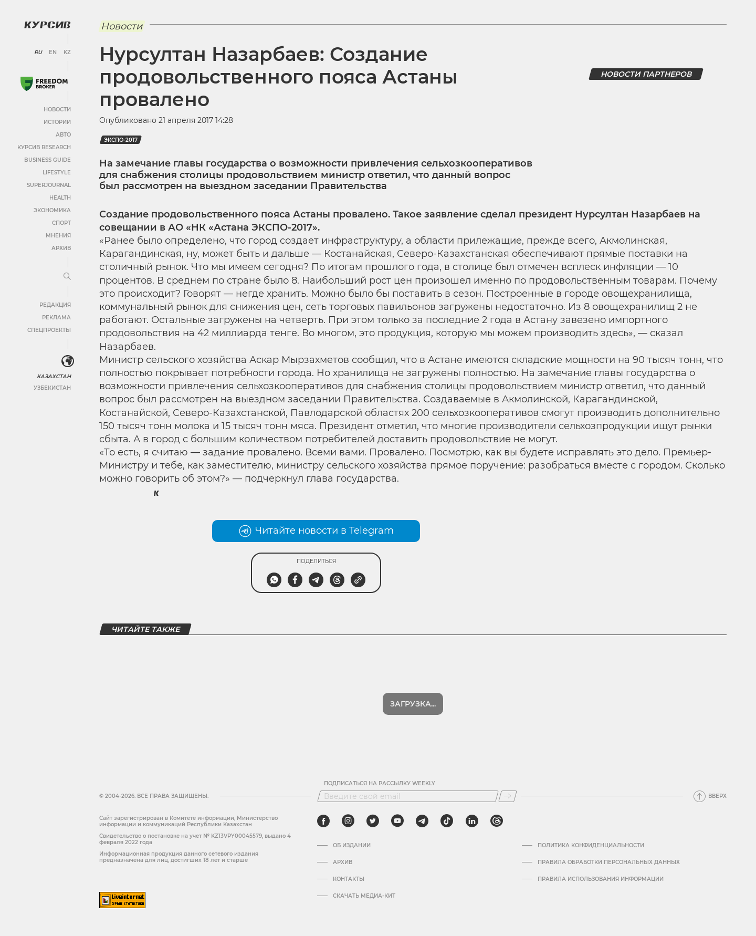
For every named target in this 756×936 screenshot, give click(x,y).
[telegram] (422, 821)
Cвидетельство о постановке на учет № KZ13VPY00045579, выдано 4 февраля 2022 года (195, 839)
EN (53, 52)
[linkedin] (471, 821)
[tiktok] (446, 821)
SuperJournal (49, 185)
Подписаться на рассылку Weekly (379, 784)
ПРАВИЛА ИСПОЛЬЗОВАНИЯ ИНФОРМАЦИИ (601, 879)
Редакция (55, 304)
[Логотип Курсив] (47, 24)
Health (60, 197)
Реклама (56, 317)
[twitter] (372, 821)
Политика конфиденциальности (591, 846)
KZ (67, 52)
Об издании (352, 846)
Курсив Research (44, 147)
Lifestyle (57, 172)
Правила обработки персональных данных (609, 862)
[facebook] (323, 821)
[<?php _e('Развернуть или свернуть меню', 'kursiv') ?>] (67, 361)
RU (38, 52)
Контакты (348, 879)
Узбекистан (52, 387)
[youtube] (397, 821)
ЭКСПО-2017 (121, 140)
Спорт (61, 223)
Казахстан (54, 376)
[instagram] (348, 821)
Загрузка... (413, 704)
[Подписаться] (508, 796)
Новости (57, 109)
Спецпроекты (49, 330)
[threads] (496, 821)
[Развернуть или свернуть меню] (67, 277)
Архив (61, 248)
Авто (63, 134)
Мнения (58, 235)
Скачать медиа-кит (364, 896)
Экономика (52, 210)
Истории (57, 122)
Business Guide (47, 160)
